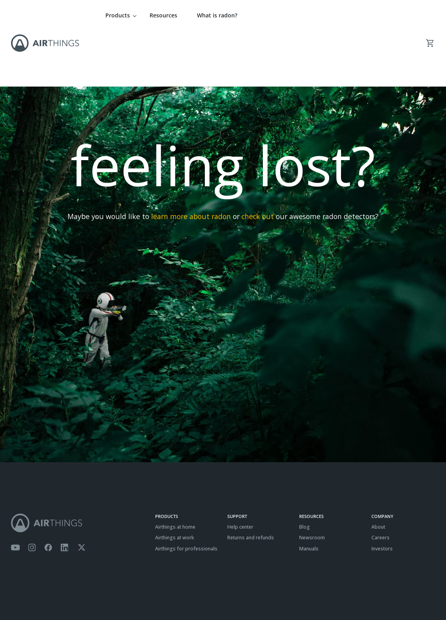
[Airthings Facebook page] (48, 492)
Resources (163, 15)
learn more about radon (191, 161)
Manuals (309, 493)
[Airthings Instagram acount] (32, 492)
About (378, 471)
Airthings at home (175, 471)
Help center (240, 471)
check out (258, 161)
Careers (380, 482)
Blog (304, 471)
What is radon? (217, 15)
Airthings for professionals (186, 493)
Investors (382, 493)
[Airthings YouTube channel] (15, 492)
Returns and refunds (250, 482)
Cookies (61, 594)
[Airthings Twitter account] (81, 492)
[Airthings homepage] (79, 467)
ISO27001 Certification (99, 594)
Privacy (38, 594)
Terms (18, 594)
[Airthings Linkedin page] (64, 492)
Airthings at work (174, 482)
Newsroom (312, 482)
